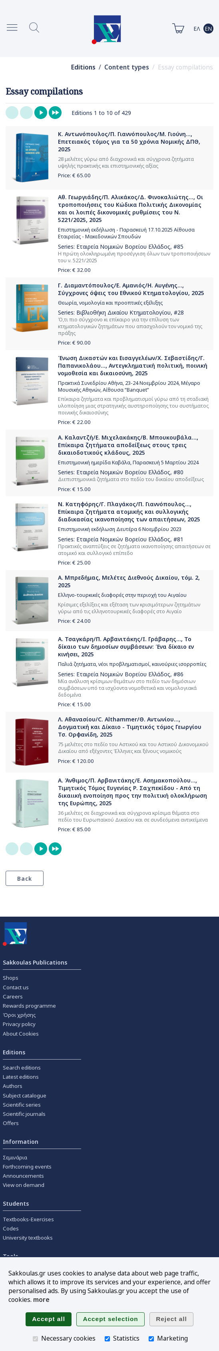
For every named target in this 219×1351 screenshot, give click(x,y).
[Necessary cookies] (35, 1338)
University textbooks (28, 1237)
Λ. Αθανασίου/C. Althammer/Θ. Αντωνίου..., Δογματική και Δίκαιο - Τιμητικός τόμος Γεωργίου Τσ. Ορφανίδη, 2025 (129, 726)
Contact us (16, 987)
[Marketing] (151, 1338)
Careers (13, 996)
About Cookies (21, 1033)
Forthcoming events (27, 1166)
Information (20, 1141)
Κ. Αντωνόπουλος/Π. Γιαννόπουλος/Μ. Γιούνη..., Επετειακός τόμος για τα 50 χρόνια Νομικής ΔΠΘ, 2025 (129, 141)
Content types (126, 67)
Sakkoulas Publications (35, 962)
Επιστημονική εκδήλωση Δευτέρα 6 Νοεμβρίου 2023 (119, 529)
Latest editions (21, 1076)
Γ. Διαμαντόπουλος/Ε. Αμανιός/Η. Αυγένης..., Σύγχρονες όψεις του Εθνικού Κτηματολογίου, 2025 (131, 289)
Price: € (74, 175)
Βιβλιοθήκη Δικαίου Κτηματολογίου (123, 312)
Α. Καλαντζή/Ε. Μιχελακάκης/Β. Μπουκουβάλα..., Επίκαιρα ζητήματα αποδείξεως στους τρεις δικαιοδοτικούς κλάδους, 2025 (128, 445)
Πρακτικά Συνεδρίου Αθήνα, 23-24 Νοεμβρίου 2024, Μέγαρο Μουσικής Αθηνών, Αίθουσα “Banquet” (129, 386)
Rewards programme (29, 1005)
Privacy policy (19, 1024)
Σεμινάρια (15, 1157)
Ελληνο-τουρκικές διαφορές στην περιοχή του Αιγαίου (122, 595)
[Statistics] (107, 1338)
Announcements (23, 1175)
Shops (10, 977)
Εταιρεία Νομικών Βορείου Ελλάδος (123, 246)
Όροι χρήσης (19, 1014)
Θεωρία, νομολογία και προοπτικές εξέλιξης (110, 302)
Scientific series (22, 1104)
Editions (83, 67)
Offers (11, 1123)
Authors (12, 1086)
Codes (11, 1228)
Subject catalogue (24, 1095)
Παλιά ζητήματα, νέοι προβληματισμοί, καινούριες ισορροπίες (132, 664)
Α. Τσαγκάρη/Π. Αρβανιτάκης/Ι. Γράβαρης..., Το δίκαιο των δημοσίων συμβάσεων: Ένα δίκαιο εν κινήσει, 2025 (126, 646)
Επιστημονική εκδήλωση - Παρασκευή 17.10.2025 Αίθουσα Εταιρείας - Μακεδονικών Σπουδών (126, 233)
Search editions (22, 1067)
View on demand (23, 1185)
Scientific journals (24, 1113)
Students (16, 1203)
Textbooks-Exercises (28, 1219)
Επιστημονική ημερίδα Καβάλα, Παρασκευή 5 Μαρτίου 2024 (128, 462)
